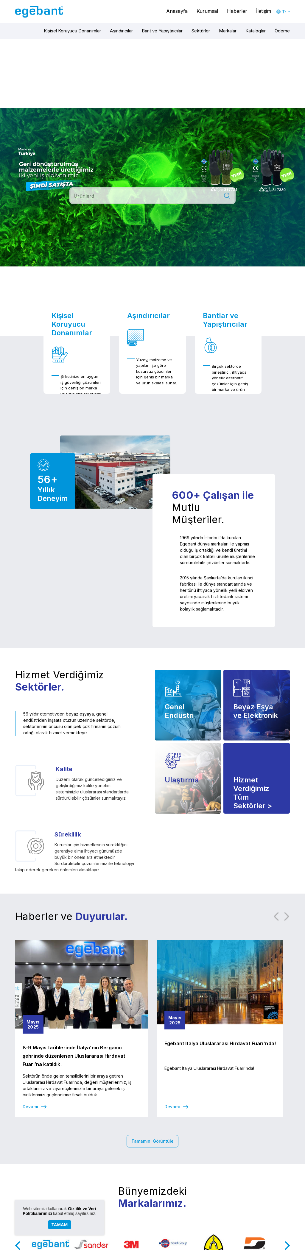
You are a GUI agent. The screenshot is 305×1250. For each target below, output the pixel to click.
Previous (276, 916)
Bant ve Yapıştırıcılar (162, 31)
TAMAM (60, 1224)
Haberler (237, 11)
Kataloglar (255, 31)
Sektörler (201, 31)
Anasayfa (177, 11)
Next (286, 916)
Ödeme (282, 31)
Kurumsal (207, 11)
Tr (284, 11)
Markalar (227, 31)
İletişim (263, 11)
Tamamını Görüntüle (152, 1141)
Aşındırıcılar (121, 31)
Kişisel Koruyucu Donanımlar (72, 31)
